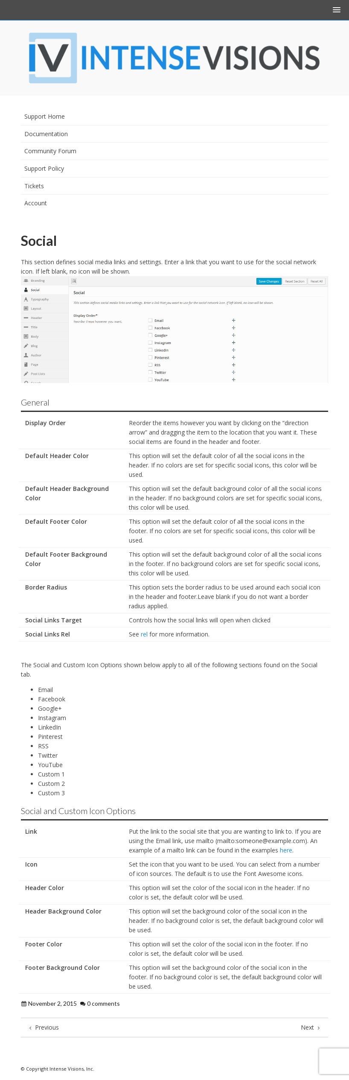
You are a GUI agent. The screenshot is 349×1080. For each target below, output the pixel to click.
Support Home (44, 116)
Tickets (34, 186)
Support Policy (44, 168)
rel (144, 634)
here (286, 850)
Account (35, 203)
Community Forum (50, 151)
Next (311, 1027)
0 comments (103, 1003)
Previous (43, 1027)
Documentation (46, 134)
